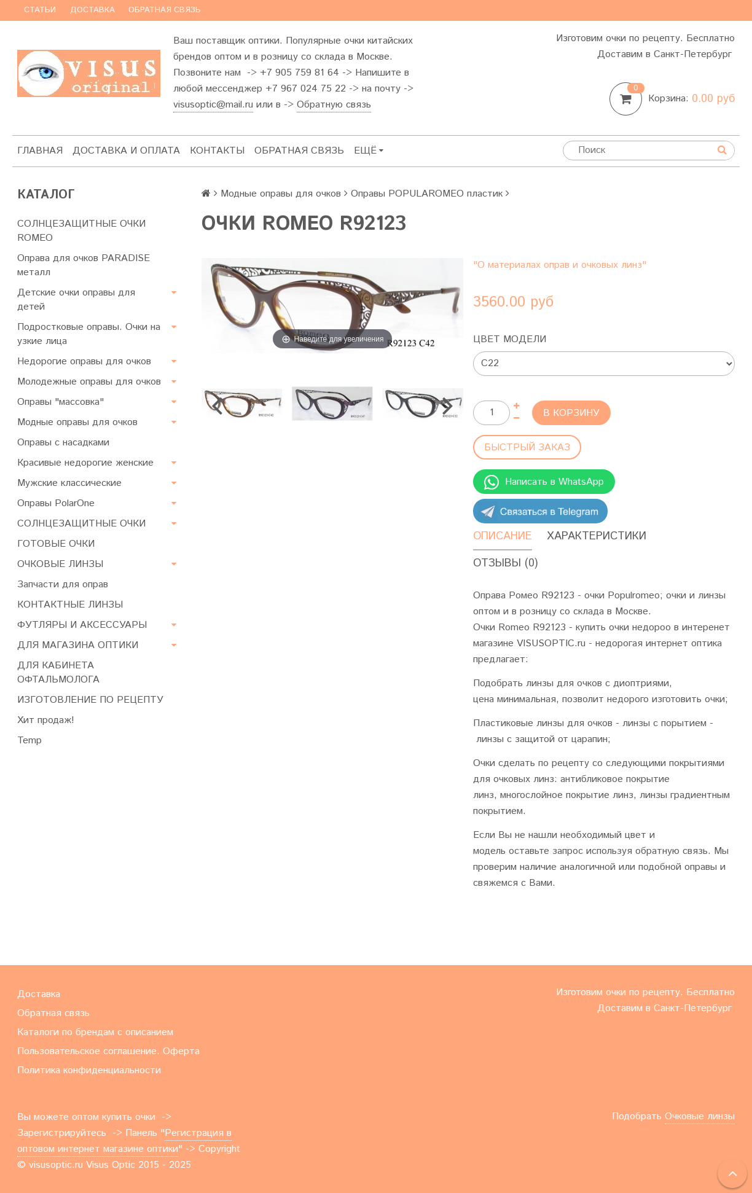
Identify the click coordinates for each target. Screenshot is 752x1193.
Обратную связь (334, 105)
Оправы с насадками (63, 443)
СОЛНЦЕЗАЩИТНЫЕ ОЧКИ (81, 524)
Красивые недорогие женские (85, 463)
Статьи (40, 10)
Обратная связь (164, 10)
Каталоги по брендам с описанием (95, 1032)
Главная (40, 151)
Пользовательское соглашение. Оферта (108, 1051)
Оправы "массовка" (60, 402)
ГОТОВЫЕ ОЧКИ (56, 544)
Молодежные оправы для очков (89, 382)
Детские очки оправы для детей (76, 300)
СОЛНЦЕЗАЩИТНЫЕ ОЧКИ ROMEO (81, 231)
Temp (29, 740)
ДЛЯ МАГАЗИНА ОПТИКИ (77, 645)
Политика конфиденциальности (89, 1070)
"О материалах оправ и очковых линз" (559, 265)
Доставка (92, 10)
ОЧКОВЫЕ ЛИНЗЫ (60, 564)
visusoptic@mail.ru (213, 105)
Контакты (217, 151)
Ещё (368, 151)
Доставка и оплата (126, 151)
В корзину (571, 413)
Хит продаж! (45, 720)
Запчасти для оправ (62, 584)
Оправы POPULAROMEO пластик (427, 194)
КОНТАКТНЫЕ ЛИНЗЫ (70, 605)
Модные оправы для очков (77, 422)
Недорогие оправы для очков (84, 361)
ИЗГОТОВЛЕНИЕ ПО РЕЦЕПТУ (90, 700)
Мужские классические (69, 483)
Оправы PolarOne (56, 503)
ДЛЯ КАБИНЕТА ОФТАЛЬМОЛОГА (58, 673)
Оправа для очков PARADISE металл (83, 265)
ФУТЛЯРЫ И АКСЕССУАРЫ (82, 625)
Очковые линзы (700, 1116)
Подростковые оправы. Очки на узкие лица (88, 334)
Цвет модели (509, 339)
